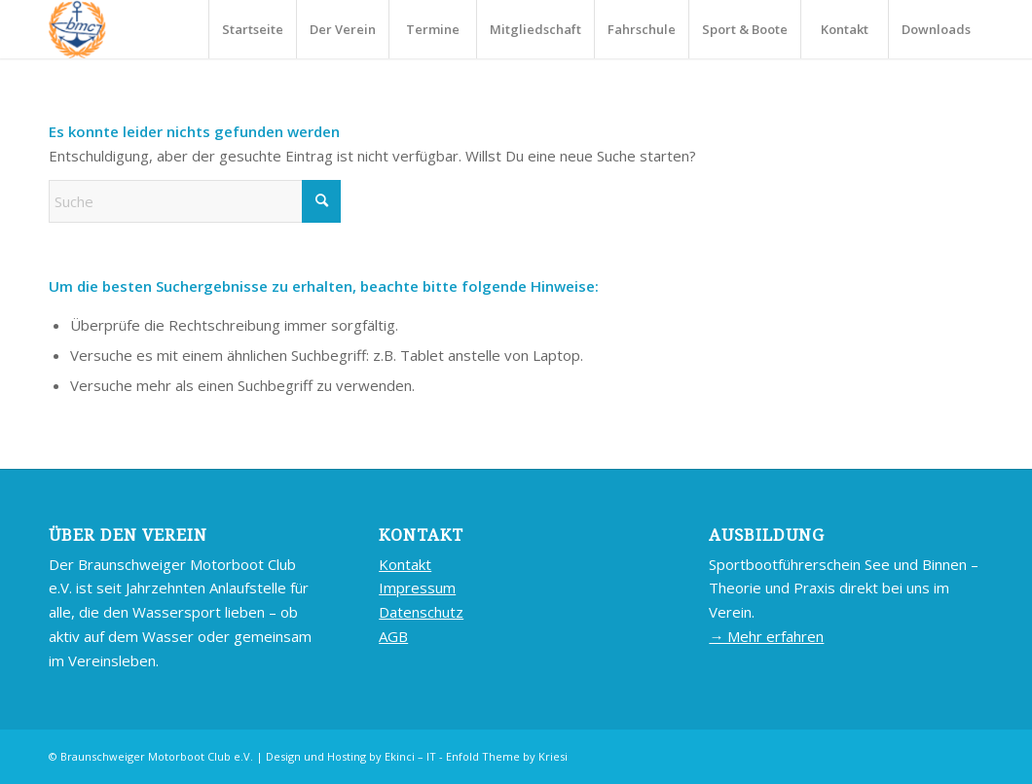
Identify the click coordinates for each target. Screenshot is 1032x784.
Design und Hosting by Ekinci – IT (351, 756)
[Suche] (195, 201)
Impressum (417, 587)
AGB (393, 636)
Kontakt (405, 564)
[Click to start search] (321, 201)
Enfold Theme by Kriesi (507, 756)
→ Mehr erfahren (766, 636)
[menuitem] (252, 29)
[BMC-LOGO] (77, 29)
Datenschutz (421, 612)
